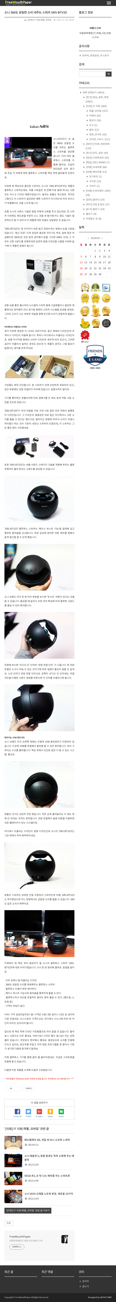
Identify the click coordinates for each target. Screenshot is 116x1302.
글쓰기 (85, 1286)
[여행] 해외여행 (96, 172)
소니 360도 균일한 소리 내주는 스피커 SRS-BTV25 (35, 12)
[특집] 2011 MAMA (97, 162)
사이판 (95, 181)
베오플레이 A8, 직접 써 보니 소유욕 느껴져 (47, 1140)
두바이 (94, 186)
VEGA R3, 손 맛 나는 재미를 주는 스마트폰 (47, 1176)
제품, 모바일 (98, 111)
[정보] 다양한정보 (97, 157)
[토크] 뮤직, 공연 (96, 153)
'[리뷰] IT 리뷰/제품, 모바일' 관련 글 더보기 (28, 1210)
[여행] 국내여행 (96, 167)
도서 (93, 125)
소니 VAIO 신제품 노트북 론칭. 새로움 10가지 (48, 1193)
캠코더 (95, 120)
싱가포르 (95, 176)
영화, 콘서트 (98, 134)
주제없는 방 (93, 218)
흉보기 (90, 214)
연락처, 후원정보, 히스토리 (95, 55)
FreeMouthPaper (19, 1236)
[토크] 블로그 (95, 209)
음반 (94, 130)
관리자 (85, 1281)
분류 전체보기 (93, 92)
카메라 (95, 115)
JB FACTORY (106, 1297)
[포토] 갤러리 (95, 199)
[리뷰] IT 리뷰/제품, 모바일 (39, 20)
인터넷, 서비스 (99, 139)
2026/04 (95, 238)
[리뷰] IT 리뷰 (96, 106)
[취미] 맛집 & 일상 (97, 204)
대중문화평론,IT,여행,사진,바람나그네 (25, 1241)
